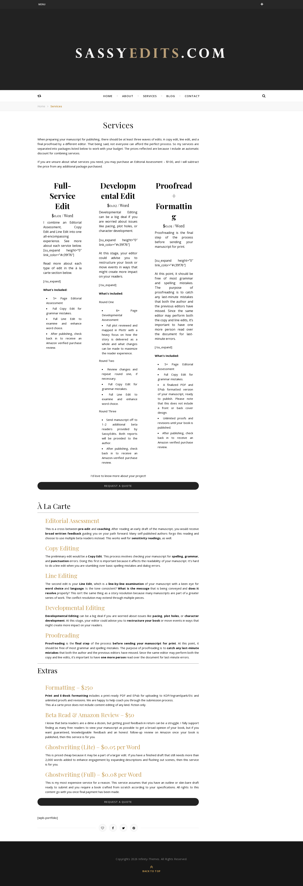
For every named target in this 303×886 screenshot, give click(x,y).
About (127, 96)
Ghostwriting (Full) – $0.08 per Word (93, 774)
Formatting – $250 (69, 687)
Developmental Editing (75, 608)
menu (42, 4)
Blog (170, 96)
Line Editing (61, 575)
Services (150, 96)
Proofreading (62, 635)
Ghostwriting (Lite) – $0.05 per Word (92, 747)
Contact (192, 96)
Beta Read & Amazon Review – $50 (89, 715)
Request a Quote (118, 486)
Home (107, 96)
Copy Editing (62, 548)
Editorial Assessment (72, 521)
